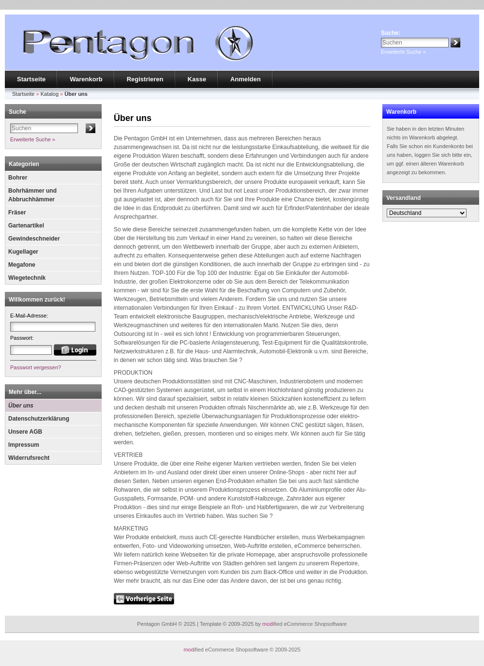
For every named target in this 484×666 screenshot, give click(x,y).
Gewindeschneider (34, 238)
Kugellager (23, 251)
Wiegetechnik (26, 277)
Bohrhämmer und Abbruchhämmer (32, 195)
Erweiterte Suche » (403, 52)
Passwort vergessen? (35, 367)
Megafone (21, 264)
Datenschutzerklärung (38, 418)
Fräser (17, 212)
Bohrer (17, 177)
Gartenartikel (26, 225)
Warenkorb (86, 79)
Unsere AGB (25, 431)
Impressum (23, 444)
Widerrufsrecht (28, 457)
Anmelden (245, 79)
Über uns (20, 405)
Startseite (31, 79)
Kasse (197, 79)
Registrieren (145, 79)
